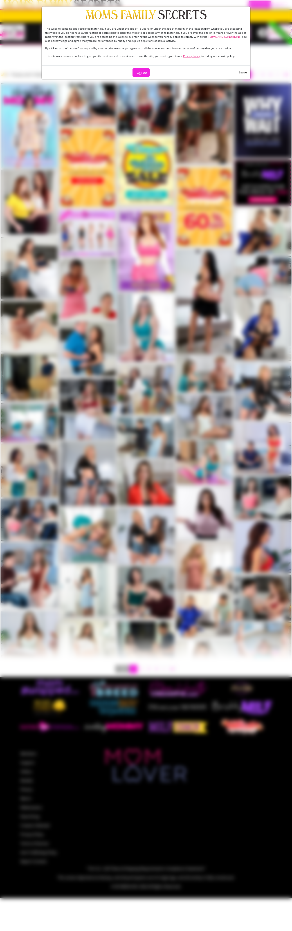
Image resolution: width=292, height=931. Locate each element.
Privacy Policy (191, 56)
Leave (243, 72)
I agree (141, 72)
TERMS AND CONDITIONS (224, 37)
